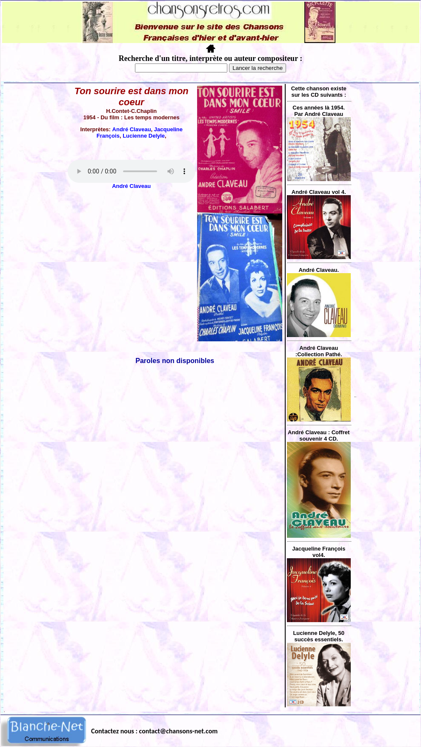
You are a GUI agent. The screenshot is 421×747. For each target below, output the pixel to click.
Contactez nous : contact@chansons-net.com (154, 731)
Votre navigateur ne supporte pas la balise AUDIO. (131, 171)
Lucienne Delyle (144, 136)
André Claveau (131, 129)
